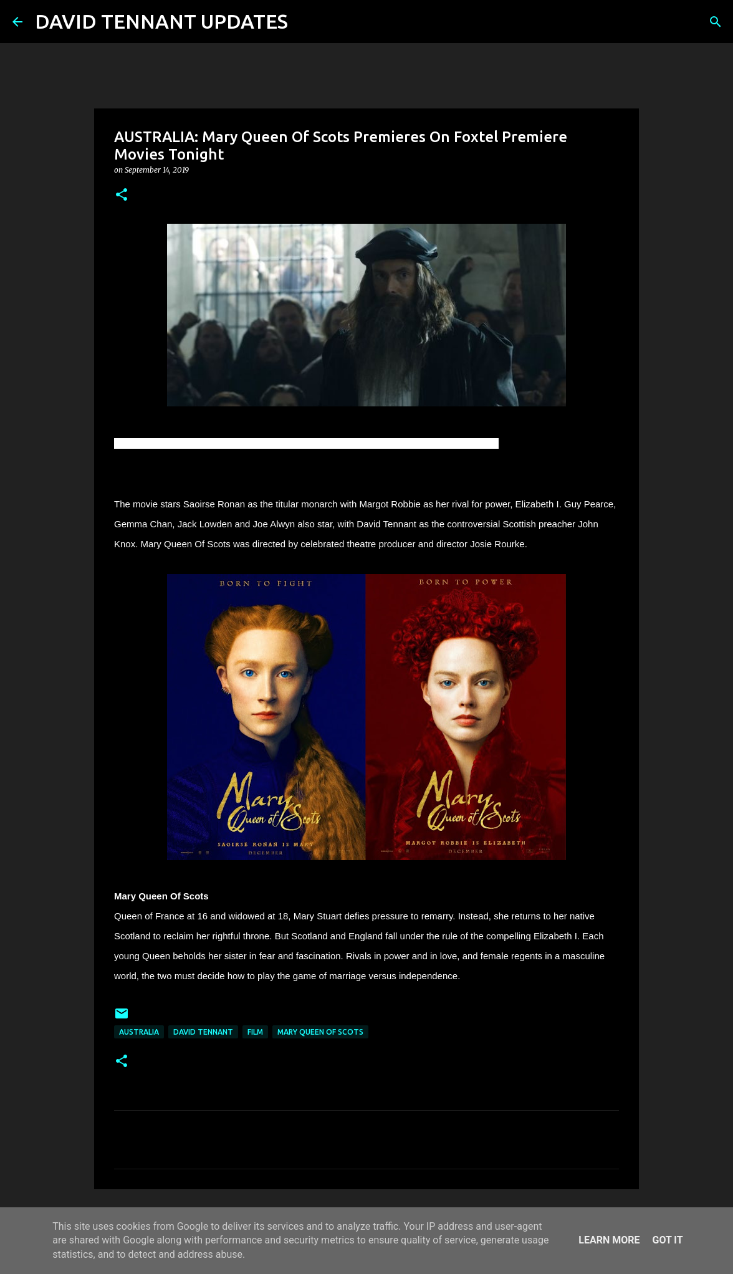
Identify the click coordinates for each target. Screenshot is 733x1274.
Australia (139, 1032)
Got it (667, 1240)
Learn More (609, 1240)
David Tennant (203, 1032)
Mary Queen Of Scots (320, 1032)
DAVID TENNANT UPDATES (161, 21)
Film (255, 1032)
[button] (121, 195)
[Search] (305, 22)
